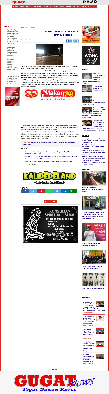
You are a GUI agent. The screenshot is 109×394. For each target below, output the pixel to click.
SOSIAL (83, 6)
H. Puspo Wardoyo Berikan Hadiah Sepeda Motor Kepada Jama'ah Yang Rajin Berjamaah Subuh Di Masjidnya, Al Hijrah (93, 215)
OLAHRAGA (76, 6)
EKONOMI (28, 6)
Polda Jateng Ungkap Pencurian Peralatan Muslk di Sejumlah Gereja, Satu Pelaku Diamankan (94, 162)
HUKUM (22, 6)
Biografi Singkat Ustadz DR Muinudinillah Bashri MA (91, 244)
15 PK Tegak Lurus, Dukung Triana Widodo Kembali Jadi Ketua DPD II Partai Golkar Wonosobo (93, 140)
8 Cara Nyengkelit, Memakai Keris (93, 288)
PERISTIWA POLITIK (58, 6)
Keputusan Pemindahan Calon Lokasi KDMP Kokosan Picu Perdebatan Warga (88, 358)
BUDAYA (15, 6)
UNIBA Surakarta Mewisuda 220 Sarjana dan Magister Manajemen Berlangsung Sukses (93, 100)
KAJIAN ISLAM (37, 6)
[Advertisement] (54, 382)
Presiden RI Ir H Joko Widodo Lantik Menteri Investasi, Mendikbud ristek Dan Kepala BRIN (52, 157)
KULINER (68, 6)
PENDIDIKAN (47, 6)
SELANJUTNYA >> (50, 202)
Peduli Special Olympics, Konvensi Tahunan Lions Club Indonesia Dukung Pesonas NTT (93, 146)
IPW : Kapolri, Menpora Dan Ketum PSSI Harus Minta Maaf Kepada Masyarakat (48, 162)
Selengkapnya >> (88, 313)
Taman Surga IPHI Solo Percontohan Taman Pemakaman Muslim (92, 189)
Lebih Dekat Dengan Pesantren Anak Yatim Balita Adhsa (92, 267)
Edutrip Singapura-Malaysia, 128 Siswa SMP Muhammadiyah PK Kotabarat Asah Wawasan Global (93, 152)
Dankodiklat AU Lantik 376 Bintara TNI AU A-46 (39, 159)
